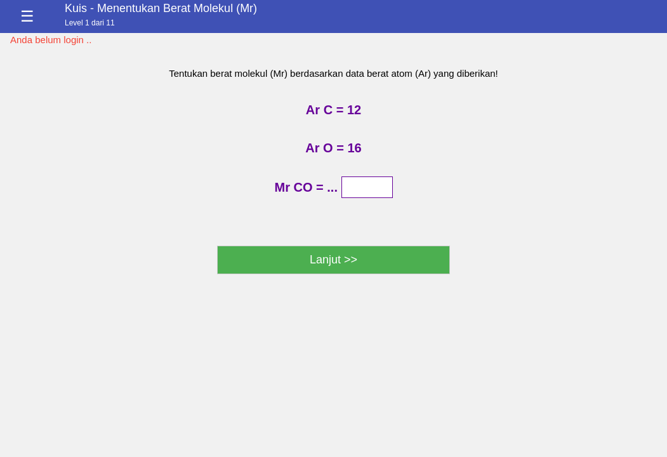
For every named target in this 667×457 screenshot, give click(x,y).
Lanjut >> (333, 259)
